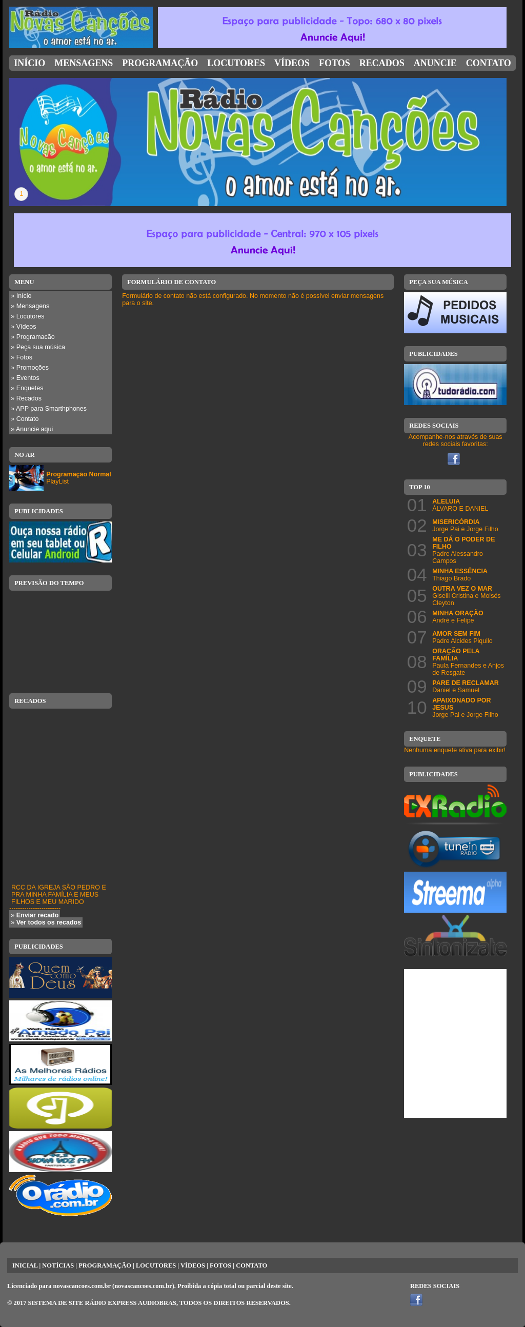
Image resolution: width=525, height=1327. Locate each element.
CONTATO (251, 1265)
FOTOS (220, 1265)
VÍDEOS (192, 1265)
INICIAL (24, 1265)
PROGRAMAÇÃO (104, 1265)
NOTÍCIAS (58, 1265)
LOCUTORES (156, 1265)
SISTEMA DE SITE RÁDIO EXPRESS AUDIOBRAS (102, 1302)
